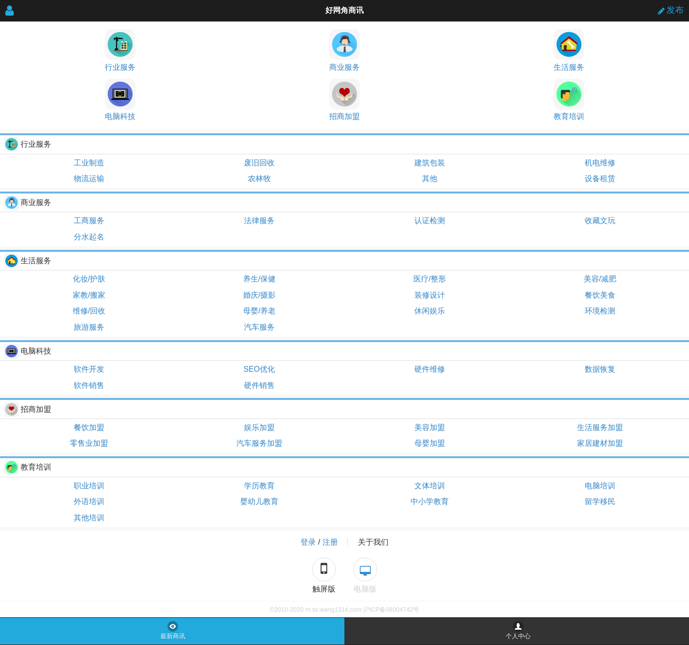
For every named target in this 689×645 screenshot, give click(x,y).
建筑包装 (429, 163)
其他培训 (89, 518)
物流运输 (89, 178)
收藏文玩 (600, 220)
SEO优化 (259, 369)
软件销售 (89, 385)
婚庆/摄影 (259, 295)
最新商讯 (172, 636)
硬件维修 (429, 369)
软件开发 (89, 369)
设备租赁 (600, 178)
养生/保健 (259, 279)
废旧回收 (259, 163)
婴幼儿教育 (259, 501)
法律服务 (259, 220)
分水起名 (89, 237)
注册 (330, 542)
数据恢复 (600, 369)
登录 (308, 542)
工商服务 (89, 220)
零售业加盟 (89, 443)
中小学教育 (430, 501)
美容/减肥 (600, 279)
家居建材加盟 (600, 443)
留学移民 (600, 501)
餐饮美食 (600, 295)
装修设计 (429, 295)
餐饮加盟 (89, 427)
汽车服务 (259, 327)
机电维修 (600, 163)
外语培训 (89, 501)
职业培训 (89, 486)
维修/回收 (89, 311)
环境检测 (600, 311)
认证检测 (429, 220)
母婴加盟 (429, 443)
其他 (429, 178)
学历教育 (259, 486)
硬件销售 (259, 385)
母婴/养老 (259, 311)
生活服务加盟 (600, 427)
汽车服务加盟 (259, 443)
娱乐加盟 (259, 427)
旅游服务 (89, 327)
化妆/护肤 (89, 279)
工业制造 (89, 163)
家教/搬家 (89, 295)
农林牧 (259, 178)
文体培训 (429, 486)
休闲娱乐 (429, 311)
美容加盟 (429, 427)
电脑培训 (600, 486)
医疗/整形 (429, 279)
